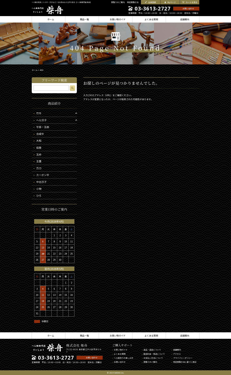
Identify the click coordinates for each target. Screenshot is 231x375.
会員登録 (152, 2)
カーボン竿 (42, 175)
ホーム (35, 70)
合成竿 (40, 134)
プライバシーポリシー (182, 357)
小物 (38, 189)
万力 (38, 168)
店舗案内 (177, 349)
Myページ (172, 2)
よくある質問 (119, 353)
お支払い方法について (153, 357)
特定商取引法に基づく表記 (184, 362)
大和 (38, 140)
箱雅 (38, 147)
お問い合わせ (188, 8)
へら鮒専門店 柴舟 (47, 10)
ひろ (38, 195)
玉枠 (38, 154)
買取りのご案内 (118, 2)
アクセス (177, 353)
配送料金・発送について (154, 353)
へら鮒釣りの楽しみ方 (123, 357)
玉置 (38, 161)
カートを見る (191, 2)
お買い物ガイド (120, 349)
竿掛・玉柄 (42, 127)
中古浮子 (41, 182)
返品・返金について (152, 349)
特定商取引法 (133, 2)
